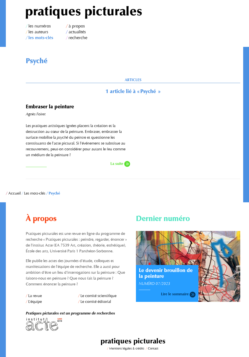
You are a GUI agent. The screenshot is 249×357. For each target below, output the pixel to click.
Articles (133, 80)
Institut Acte (78, 324)
